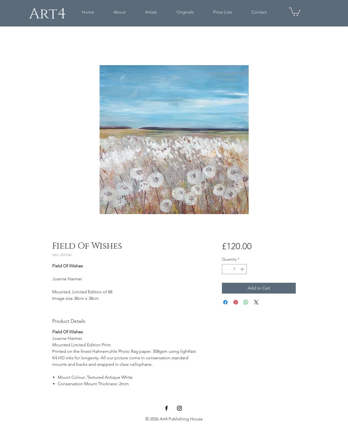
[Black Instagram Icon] (179, 408)
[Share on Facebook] (225, 302)
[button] (294, 11)
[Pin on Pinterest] (235, 302)
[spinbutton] (234, 269)
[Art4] (47, 14)
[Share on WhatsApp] (246, 302)
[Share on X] (256, 302)
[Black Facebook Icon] (166, 408)
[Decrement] (226, 269)
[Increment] (242, 269)
